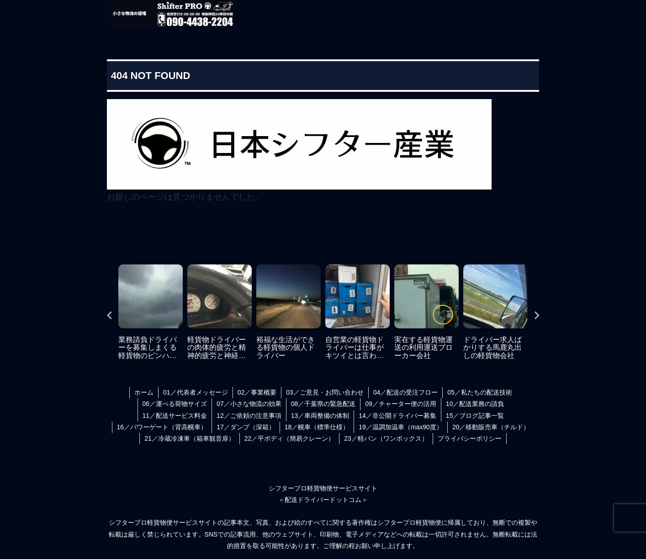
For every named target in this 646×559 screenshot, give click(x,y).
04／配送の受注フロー (405, 392)
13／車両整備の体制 (320, 415)
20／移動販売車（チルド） (491, 427)
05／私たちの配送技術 (479, 392)
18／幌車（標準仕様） (317, 427)
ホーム (144, 392)
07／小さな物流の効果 (249, 403)
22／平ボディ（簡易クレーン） (289, 438)
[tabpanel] (150, 313)
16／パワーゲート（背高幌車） (162, 427)
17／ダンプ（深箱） (246, 427)
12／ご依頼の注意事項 (249, 415)
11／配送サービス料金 (175, 415)
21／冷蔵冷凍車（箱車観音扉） (189, 438)
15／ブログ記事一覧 (475, 415)
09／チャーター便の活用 (400, 403)
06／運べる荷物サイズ (175, 403)
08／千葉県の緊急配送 (323, 403)
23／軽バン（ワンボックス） (386, 438)
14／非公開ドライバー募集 (397, 415)
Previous (109, 315)
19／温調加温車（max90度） (401, 427)
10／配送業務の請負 (475, 403)
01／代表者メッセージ (195, 392)
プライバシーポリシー (470, 438)
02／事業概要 (257, 392)
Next (536, 315)
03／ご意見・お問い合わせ (325, 392)
